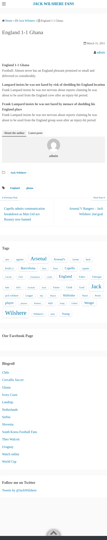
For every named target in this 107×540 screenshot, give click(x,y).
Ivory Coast (9, 394)
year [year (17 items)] (53, 314)
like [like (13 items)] (41, 295)
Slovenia (7, 424)
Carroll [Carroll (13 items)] (8, 277)
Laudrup (7, 402)
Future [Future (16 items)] (56, 287)
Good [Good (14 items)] (81, 287)
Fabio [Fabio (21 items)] (82, 276)
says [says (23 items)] (50, 303)
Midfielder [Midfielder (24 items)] (69, 295)
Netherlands (10, 409)
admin (101, 52)
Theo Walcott (11, 439)
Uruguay (7, 447)
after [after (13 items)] (7, 259)
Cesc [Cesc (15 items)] (21, 277)
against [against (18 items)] (19, 259)
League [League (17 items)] (29, 295)
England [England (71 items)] (65, 276)
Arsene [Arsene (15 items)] (75, 259)
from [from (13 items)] (44, 287)
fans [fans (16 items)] (7, 287)
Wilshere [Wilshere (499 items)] (15, 313)
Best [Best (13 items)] (44, 268)
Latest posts (35, 133)
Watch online (10, 454)
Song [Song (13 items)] (62, 303)
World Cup (9, 461)
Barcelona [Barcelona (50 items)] (28, 268)
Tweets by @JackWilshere (19, 490)
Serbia (6, 417)
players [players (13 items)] (24, 303)
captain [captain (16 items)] (85, 268)
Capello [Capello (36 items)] (70, 268)
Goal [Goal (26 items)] (69, 287)
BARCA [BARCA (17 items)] (9, 268)
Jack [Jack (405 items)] (96, 286)
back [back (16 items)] (88, 259)
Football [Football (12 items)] (31, 287)
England (15, 187)
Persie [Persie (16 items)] (98, 295)
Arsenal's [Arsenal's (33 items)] (59, 259)
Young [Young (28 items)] (66, 313)
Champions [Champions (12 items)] (35, 277)
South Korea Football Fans (19, 432)
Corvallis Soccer (13, 380)
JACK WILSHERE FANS (53, 4)
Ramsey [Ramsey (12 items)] (37, 303)
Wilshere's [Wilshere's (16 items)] (38, 314)
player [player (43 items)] (9, 303)
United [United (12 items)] (74, 303)
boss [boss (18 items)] (55, 268)
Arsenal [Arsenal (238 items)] (38, 259)
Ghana (6, 387)
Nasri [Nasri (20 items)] (85, 295)
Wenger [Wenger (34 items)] (89, 303)
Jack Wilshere (18, 172)
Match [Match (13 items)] (53, 295)
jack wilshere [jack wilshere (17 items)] (12, 295)
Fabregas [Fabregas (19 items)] (96, 276)
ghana (29, 187)
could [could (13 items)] (49, 277)
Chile (5, 372)
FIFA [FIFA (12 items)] (18, 287)
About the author (14, 133)
